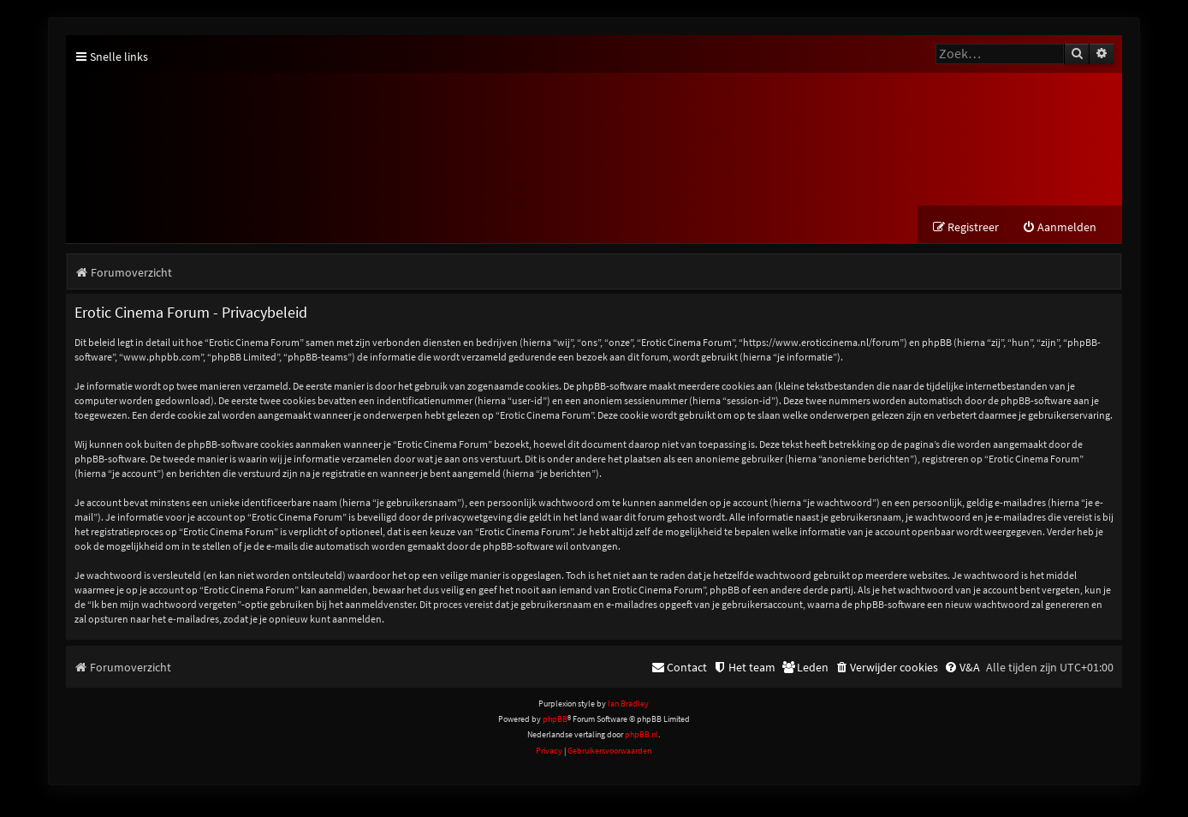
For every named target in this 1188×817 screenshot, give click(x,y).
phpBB (555, 719)
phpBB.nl (641, 734)
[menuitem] (1059, 227)
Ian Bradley (628, 703)
